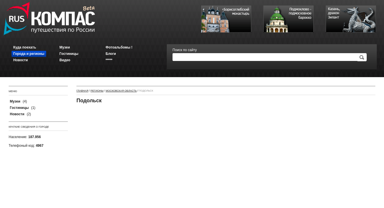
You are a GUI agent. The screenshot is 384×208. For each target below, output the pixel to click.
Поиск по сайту (185, 50)
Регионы (97, 90)
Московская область (121, 90)
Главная (82, 90)
